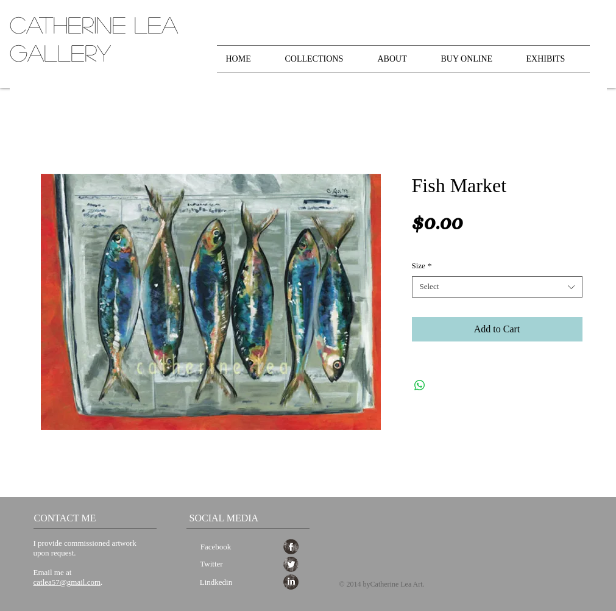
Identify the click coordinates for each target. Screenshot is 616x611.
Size (422, 265)
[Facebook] (216, 547)
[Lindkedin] (216, 583)
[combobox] (497, 287)
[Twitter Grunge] (291, 564)
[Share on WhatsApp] (419, 385)
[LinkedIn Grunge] (291, 582)
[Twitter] (211, 565)
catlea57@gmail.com (67, 582)
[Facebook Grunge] (291, 546)
